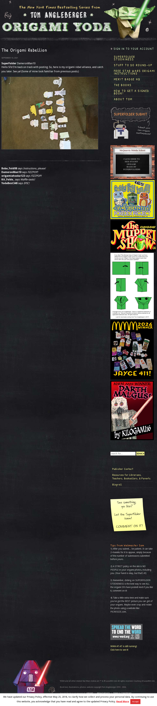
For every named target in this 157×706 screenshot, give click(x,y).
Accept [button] (135, 701)
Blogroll (117, 484)
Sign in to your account (134, 49)
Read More (122, 701)
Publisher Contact (122, 469)
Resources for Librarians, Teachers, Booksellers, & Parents (131, 476)
